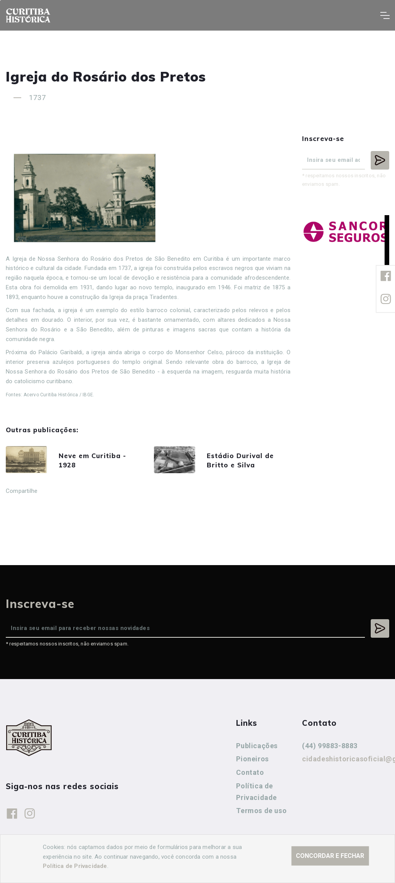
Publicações (257, 748)
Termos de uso (261, 812)
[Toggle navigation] (384, 15)
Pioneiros (252, 761)
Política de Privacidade (256, 793)
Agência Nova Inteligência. (237, 867)
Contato (250, 774)
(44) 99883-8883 (330, 748)
